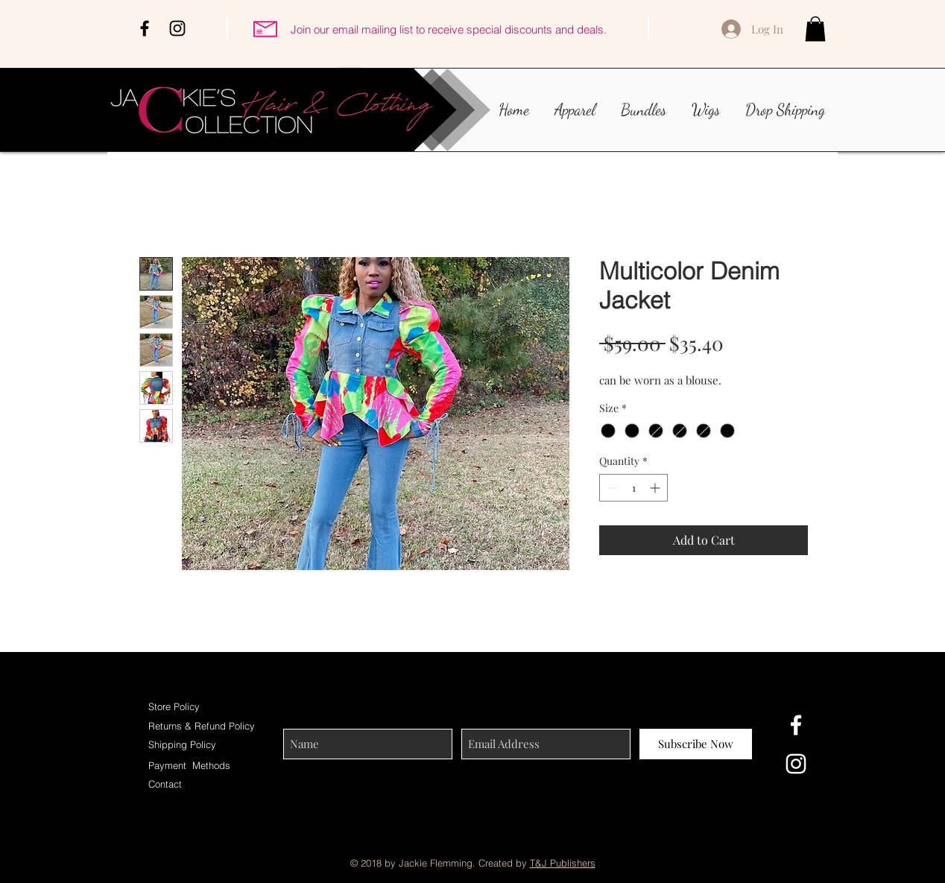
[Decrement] (610, 488)
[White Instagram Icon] (796, 763)
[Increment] (656, 488)
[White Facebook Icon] (796, 725)
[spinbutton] (633, 488)
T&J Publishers (562, 863)
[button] (815, 28)
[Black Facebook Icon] (144, 28)
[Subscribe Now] (695, 744)
